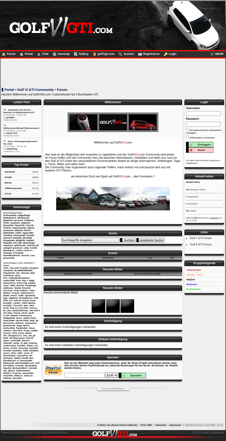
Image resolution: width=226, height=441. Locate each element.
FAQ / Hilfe (146, 425)
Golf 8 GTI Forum (201, 244)
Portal (25, 53)
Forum (7, 53)
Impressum (175, 425)
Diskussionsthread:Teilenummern (21, 128)
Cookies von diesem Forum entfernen (117, 425)
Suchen (125, 53)
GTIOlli (8, 177)
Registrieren (148, 53)
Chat (41, 53)
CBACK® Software (57, 432)
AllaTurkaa (218, 432)
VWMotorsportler (13, 188)
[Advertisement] (113, 73)
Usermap (60, 53)
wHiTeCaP (10, 172)
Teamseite (160, 425)
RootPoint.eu (117, 388)
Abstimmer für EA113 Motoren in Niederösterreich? (19, 111)
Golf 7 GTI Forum (201, 238)
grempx (10, 117)
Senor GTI (11, 133)
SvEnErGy (11, 149)
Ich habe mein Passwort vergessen (202, 160)
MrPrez (8, 182)
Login (169, 53)
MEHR (215, 53)
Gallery (80, 53)
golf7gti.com (102, 53)
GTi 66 (8, 193)
